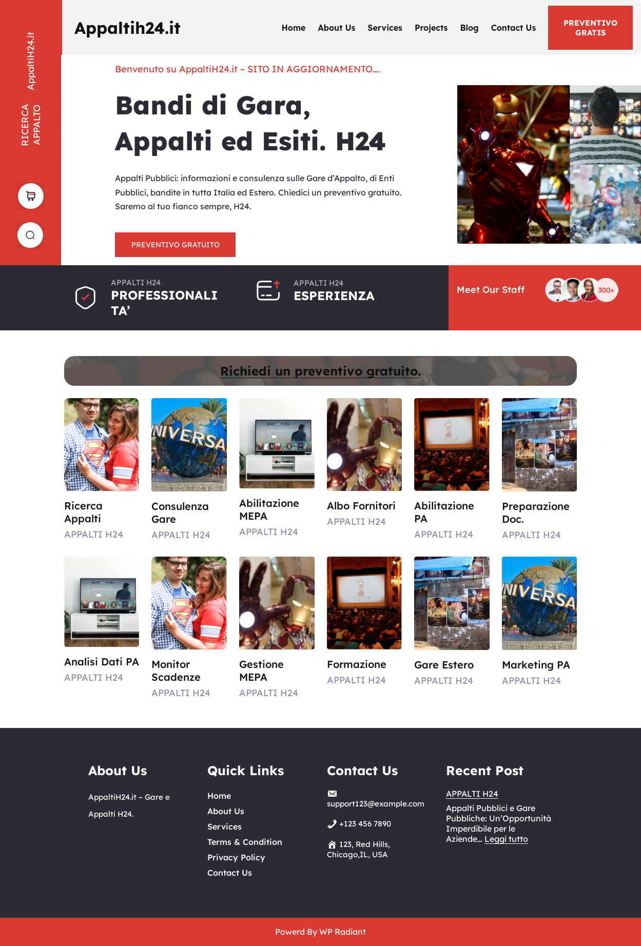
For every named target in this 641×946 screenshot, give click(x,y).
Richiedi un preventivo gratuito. (320, 371)
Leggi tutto (506, 839)
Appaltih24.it (127, 27)
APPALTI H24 (472, 794)
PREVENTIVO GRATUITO (175, 244)
